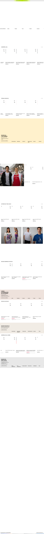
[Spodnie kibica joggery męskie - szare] (26, 174)
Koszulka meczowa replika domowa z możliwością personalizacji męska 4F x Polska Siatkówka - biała (20, 350)
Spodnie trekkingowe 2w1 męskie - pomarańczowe (5, 317)
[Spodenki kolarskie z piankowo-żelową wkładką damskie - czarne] (27, 269)
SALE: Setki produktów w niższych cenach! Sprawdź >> (22, 0)
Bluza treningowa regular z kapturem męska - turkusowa (16, 277)
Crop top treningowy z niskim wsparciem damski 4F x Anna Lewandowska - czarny (9, 114)
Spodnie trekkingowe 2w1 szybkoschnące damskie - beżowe (16, 317)
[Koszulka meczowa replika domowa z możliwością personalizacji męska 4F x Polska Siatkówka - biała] (21, 343)
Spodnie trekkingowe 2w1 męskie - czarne (37, 317)
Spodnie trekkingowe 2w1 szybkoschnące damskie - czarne (26, 317)
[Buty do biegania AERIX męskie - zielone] (6, 212)
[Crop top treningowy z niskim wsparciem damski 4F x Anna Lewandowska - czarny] (10, 106)
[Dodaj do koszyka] (4, 51)
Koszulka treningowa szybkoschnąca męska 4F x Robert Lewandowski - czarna (9, 62)
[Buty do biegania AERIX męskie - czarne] (17, 212)
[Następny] (42, 47)
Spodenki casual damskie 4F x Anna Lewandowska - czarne (20, 114)
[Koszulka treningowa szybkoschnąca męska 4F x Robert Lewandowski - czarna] (10, 55)
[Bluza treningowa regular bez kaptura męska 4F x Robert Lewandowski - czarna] (21, 55)
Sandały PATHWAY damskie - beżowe (10, 350)
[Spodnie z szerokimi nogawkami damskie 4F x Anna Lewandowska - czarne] (31, 106)
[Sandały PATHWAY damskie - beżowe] (10, 343)
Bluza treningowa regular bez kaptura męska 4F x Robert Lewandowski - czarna (20, 62)
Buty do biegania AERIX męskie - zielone (5, 219)
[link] (22, 9)
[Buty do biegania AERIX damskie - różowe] (27, 212)
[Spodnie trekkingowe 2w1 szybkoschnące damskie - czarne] (27, 309)
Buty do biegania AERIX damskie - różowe (26, 219)
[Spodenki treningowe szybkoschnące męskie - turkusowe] (38, 269)
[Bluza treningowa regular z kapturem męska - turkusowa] (17, 269)
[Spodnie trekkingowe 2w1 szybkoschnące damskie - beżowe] (17, 309)
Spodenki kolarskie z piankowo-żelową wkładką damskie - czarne (27, 277)
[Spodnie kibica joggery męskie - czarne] (37, 174)
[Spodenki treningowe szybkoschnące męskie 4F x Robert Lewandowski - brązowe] (31, 55)
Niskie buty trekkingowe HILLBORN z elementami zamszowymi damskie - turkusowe (31, 350)
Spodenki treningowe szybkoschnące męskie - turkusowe (37, 277)
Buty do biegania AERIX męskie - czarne (16, 219)
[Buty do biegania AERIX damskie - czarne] (38, 212)
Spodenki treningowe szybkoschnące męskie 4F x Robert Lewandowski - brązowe (31, 62)
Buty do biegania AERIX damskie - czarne (37, 219)
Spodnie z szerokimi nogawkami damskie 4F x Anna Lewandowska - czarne (31, 114)
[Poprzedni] (41, 47)
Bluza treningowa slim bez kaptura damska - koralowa (5, 277)
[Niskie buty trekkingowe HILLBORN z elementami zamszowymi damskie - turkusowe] (31, 343)
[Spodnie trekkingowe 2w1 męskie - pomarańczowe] (6, 309)
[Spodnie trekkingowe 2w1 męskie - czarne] (38, 309)
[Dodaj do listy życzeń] (4, 49)
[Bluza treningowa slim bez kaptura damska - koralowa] (6, 269)
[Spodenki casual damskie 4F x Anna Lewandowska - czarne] (21, 106)
